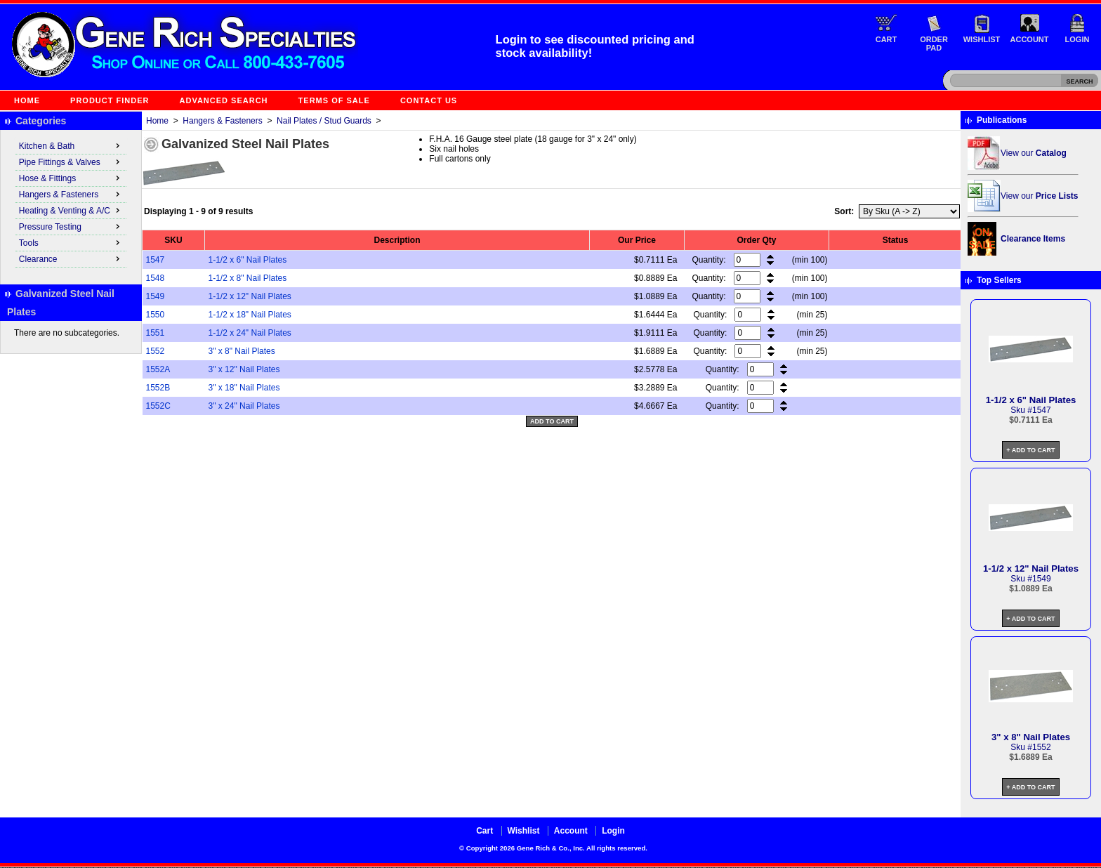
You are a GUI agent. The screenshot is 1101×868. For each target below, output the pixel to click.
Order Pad (934, 43)
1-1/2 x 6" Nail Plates (248, 260)
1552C (158, 406)
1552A (158, 369)
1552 (155, 351)
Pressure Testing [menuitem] (71, 226)
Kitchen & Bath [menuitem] (71, 145)
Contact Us (428, 100)
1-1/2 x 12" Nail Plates (250, 296)
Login (1077, 39)
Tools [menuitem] (71, 242)
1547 (155, 260)
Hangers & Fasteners (222, 121)
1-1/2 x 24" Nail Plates (250, 333)
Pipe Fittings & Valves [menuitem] (71, 161)
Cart (886, 39)
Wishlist (982, 39)
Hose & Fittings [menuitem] (71, 177)
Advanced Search (224, 100)
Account (1029, 39)
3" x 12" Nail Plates (244, 369)
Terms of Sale (334, 100)
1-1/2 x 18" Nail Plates (250, 315)
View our (1034, 153)
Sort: (844, 211)
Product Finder (109, 100)
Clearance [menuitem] (71, 258)
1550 (155, 315)
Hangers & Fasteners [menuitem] (71, 193)
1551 (155, 333)
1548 (155, 278)
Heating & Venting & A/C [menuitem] (71, 210)
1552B (158, 388)
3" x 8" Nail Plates (242, 351)
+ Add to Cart (1030, 450)
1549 (155, 296)
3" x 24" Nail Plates (244, 406)
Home (27, 100)
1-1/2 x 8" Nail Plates (248, 278)
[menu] (71, 203)
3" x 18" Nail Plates (244, 388)
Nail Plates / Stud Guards (324, 121)
